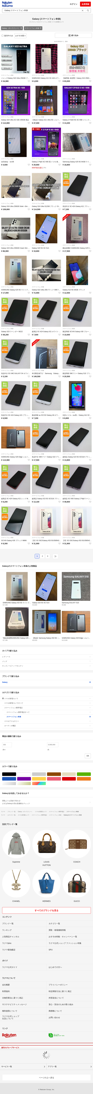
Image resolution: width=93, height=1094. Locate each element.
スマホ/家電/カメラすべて (47, 703)
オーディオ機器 (47, 726)
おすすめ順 (20, 36)
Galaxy (46, 682)
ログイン (73, 4)
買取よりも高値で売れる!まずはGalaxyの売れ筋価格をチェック (46, 802)
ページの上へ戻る (46, 1078)
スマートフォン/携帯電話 (47, 708)
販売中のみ (7, 36)
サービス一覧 (6, 1066)
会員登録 (85, 4)
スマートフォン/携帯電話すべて (48, 712)
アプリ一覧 (52, 1066)
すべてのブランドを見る (46, 910)
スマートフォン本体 (33, 28)
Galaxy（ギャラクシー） (12, 28)
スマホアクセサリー (47, 721)
